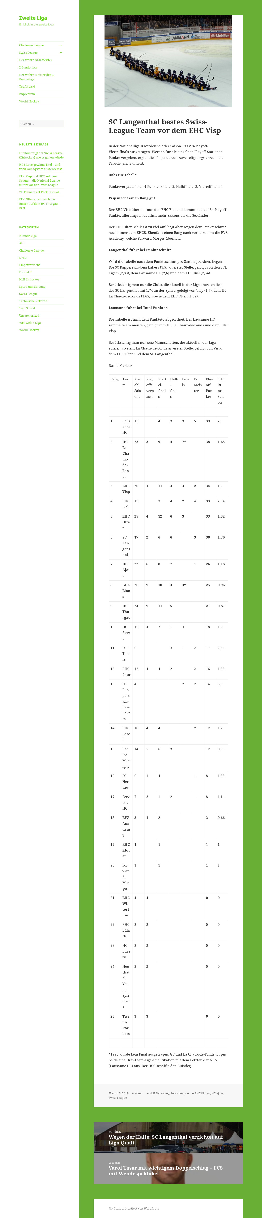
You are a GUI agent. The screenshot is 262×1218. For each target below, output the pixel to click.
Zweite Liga (33, 17)
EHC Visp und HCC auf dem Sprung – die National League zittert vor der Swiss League (39, 180)
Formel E (25, 272)
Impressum (27, 94)
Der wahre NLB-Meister (35, 60)
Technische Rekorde (33, 301)
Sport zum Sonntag (32, 287)
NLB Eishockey (29, 279)
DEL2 (23, 258)
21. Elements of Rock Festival (39, 192)
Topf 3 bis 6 (27, 87)
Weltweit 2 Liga (30, 323)
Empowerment (29, 265)
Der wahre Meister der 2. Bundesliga (36, 77)
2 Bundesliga (28, 67)
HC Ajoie (217, 1093)
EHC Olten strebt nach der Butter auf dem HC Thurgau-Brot (39, 203)
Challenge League (31, 45)
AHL (22, 243)
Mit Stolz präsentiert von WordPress (134, 1208)
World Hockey (29, 101)
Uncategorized (29, 316)
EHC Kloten (202, 1093)
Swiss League (28, 53)
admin (139, 1093)
